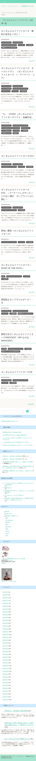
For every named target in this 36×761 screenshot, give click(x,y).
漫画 (7, 518)
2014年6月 (5, 682)
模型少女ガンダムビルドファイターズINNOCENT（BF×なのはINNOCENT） (17, 337)
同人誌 (7, 531)
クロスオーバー (6, 91)
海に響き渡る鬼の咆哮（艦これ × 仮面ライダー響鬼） (18, 461)
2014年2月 (5, 694)
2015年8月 (5, 643)
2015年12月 (5, 631)
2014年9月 (5, 674)
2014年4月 (5, 688)
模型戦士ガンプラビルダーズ (25, 313)
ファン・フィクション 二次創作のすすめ (17, 6)
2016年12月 (5, 597)
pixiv (3, 276)
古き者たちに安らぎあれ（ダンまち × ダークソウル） (17, 445)
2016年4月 (5, 620)
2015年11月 (5, 634)
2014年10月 (5, 671)
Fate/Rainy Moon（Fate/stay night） (12, 432)
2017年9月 (5, 592)
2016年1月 (5, 629)
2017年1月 (5, 595)
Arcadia (4, 348)
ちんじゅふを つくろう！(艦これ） (14, 495)
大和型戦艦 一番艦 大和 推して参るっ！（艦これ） (16, 470)
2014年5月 (5, 685)
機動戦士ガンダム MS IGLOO (9, 47)
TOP (14, 12)
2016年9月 (5, 606)
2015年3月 (5, 657)
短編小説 (16, 133)
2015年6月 (5, 648)
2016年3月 (5, 623)
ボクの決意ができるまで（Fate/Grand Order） (15, 435)
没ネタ (7, 533)
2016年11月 (5, 600)
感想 (7, 529)
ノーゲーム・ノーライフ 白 (9, 581)
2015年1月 (5, 662)
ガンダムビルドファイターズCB (16, 372)
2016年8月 (5, 609)
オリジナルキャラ (6, 42)
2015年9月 (5, 640)
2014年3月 (5, 691)
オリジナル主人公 (18, 42)
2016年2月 (5, 626)
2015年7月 (5, 645)
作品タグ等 (9, 513)
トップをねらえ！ (6, 130)
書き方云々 (9, 526)
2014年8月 (5, 677)
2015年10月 (5, 637)
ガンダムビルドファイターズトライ (10, 128)
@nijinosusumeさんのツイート (10, 421)
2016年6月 (5, 614)
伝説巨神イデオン (6, 133)
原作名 (7, 511)
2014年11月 (5, 668)
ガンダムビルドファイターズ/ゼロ (17, 156)
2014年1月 (5, 696)
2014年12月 (5, 665)
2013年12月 (5, 699)
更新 (7, 524)
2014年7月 (5, 679)
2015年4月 (5, 654)
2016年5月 (5, 617)
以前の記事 (31, 404)
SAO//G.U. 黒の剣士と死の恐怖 (11, 456)
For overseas (9, 520)
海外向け (8, 522)
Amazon (4, 563)
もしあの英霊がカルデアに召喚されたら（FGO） (15, 442)
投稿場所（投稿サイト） (12, 515)
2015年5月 (5, 651)
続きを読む (32, 61)
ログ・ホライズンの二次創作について (17, 739)
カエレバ (10, 560)
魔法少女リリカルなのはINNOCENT (10, 351)
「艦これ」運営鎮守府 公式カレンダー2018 (13, 558)
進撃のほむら (8, 487)
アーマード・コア (6, 86)
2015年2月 (5, 660)
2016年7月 (5, 612)
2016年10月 (5, 603)
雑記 (7, 535)
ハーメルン (21, 45)
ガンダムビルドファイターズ (9, 45)
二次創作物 (29, 45)
